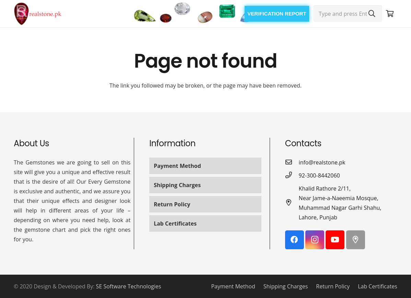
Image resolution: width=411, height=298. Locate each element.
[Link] (38, 14)
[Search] (371, 14)
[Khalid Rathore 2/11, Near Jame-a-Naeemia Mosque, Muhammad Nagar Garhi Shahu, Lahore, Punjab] (292, 203)
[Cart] (389, 13)
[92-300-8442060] (292, 175)
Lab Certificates (175, 223)
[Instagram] (314, 239)
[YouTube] (335, 239)
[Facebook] (294, 239)
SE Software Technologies (128, 286)
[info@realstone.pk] (292, 162)
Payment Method (177, 166)
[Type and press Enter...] (347, 13)
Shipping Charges (177, 185)
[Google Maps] (355, 239)
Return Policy (172, 204)
